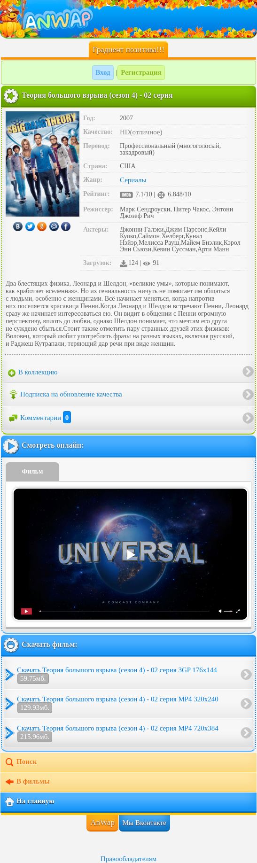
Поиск (20, 762)
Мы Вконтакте (144, 822)
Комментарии (39, 417)
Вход (102, 72)
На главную (29, 802)
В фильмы (27, 782)
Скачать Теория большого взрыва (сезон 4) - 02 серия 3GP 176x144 (117, 675)
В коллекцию (33, 372)
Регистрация (141, 72)
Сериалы (133, 180)
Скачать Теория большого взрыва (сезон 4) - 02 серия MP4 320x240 (117, 704)
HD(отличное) (141, 132)
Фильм (32, 471)
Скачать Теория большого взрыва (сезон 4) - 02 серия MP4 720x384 (117, 733)
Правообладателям (128, 859)
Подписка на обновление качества (65, 394)
